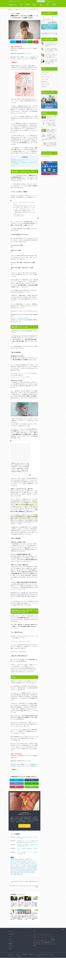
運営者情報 (49, 1)
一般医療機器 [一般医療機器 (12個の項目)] (52, 939)
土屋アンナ (14, 870)
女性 (18, 870)
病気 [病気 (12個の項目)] (37, 942)
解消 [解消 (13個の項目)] (39, 944)
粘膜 (26, 872)
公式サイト (25, 868)
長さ (12, 874)
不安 (36, 865)
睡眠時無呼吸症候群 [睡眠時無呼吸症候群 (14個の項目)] (47, 942)
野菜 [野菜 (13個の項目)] (45, 944)
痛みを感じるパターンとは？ (17, 161)
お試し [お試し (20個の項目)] (44, 934)
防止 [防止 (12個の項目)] (48, 944)
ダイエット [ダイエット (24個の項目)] (39, 937)
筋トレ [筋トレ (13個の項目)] (53, 942)
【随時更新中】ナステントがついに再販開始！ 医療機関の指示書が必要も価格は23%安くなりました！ (27, 841)
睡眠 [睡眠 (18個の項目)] (42, 942)
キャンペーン (18, 863)
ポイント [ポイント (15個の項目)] (39, 939)
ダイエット (41, 4)
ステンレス (35, 863)
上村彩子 (32, 865)
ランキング (54, 4)
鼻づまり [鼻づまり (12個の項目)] (54, 944)
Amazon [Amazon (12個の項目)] (34, 934)
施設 (21, 870)
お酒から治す (44, 71)
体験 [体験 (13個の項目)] (37, 940)
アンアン (27, 861)
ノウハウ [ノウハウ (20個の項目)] (34, 939)
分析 (29, 868)
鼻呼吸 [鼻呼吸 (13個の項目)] (34, 945)
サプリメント (27, 4)
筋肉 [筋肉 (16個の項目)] (34, 944)
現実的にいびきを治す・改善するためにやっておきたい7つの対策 (27, 838)
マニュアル (27, 865)
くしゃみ (24, 859)
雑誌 (16, 874)
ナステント (14, 865)
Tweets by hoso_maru (45, 150)
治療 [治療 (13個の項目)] (54, 940)
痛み (19, 872)
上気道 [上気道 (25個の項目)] (34, 940)
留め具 (36, 870)
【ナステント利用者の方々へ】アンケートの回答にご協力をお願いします (27, 853)
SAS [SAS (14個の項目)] (41, 934)
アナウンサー (14, 861)
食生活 (47, 4)
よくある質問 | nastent (18, 215)
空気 (23, 872)
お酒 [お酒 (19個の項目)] (47, 934)
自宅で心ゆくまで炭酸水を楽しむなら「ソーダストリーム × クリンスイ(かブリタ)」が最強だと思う (48, 117)
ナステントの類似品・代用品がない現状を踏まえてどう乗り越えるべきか (51, 61)
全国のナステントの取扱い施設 (18, 651)
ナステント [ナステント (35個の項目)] (50, 937)
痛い (16, 872)
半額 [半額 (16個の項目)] (45, 940)
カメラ (13, 863)
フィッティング (20, 865)
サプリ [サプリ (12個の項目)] (48, 936)
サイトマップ (18, 954)
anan (17, 859)
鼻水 (22, 874)
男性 (32, 870)
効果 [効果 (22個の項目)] (43, 940)
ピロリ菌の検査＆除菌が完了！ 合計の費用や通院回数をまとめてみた (48, 140)
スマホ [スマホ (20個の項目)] (34, 937)
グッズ (21, 4)
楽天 (25, 870)
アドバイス (30, 859)
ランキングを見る (24, 825)
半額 (32, 868)
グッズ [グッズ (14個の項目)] (45, 936)
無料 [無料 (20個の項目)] (34, 942)
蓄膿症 (33, 872)
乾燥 (12, 868)
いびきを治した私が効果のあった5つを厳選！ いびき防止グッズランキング (51, 50)
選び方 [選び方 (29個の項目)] (42, 944)
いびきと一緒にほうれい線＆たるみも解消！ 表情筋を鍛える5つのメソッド (25, 882)
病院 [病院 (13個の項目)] (39, 942)
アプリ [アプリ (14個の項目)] (53, 934)
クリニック (29, 863)
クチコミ (24, 863)
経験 (29, 872)
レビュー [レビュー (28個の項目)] (47, 939)
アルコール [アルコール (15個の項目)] (35, 936)
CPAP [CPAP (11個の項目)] (38, 934)
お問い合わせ (19, 956)
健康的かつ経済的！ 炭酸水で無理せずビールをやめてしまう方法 (48, 129)
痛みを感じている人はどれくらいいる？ (20, 159)
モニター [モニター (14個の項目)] (43, 939)
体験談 (16, 868)
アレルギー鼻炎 (21, 861)
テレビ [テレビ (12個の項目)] (43, 937)
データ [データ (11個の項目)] (46, 937)
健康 (20, 868)
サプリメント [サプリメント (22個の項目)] (53, 936)
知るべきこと (54, 1)
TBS (20, 859)
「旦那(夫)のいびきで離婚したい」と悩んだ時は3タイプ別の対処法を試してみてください (27, 845)
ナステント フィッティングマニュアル (19, 377)
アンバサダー (33, 861)
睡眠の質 (34, 4)
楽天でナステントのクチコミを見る (19, 318)
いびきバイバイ (13, 4)
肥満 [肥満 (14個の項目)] (37, 944)
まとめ (12, 165)
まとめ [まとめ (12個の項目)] (50, 934)
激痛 (28, 870)
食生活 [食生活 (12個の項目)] (51, 944)
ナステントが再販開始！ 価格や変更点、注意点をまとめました (27, 849)
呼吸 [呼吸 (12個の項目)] (51, 940)
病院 (12, 872)
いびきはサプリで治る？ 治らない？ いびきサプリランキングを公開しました (51, 55)
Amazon (13, 859)
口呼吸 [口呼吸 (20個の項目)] (48, 940)
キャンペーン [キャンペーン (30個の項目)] (40, 936)
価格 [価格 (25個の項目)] (40, 940)
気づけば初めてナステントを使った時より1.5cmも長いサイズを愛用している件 (24, 887)
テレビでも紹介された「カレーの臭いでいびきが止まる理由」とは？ (51, 44)
